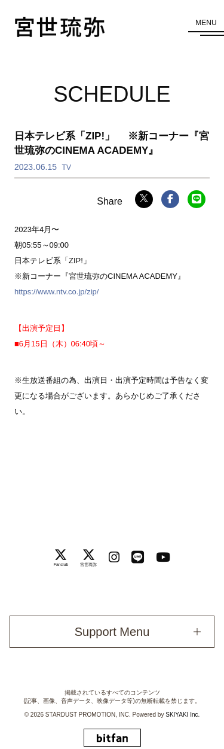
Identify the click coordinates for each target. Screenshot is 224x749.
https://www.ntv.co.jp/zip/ (56, 291)
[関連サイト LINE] (137, 557)
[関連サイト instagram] (114, 557)
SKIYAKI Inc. (182, 714)
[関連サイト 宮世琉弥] (88, 557)
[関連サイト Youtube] (163, 557)
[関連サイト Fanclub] (61, 557)
